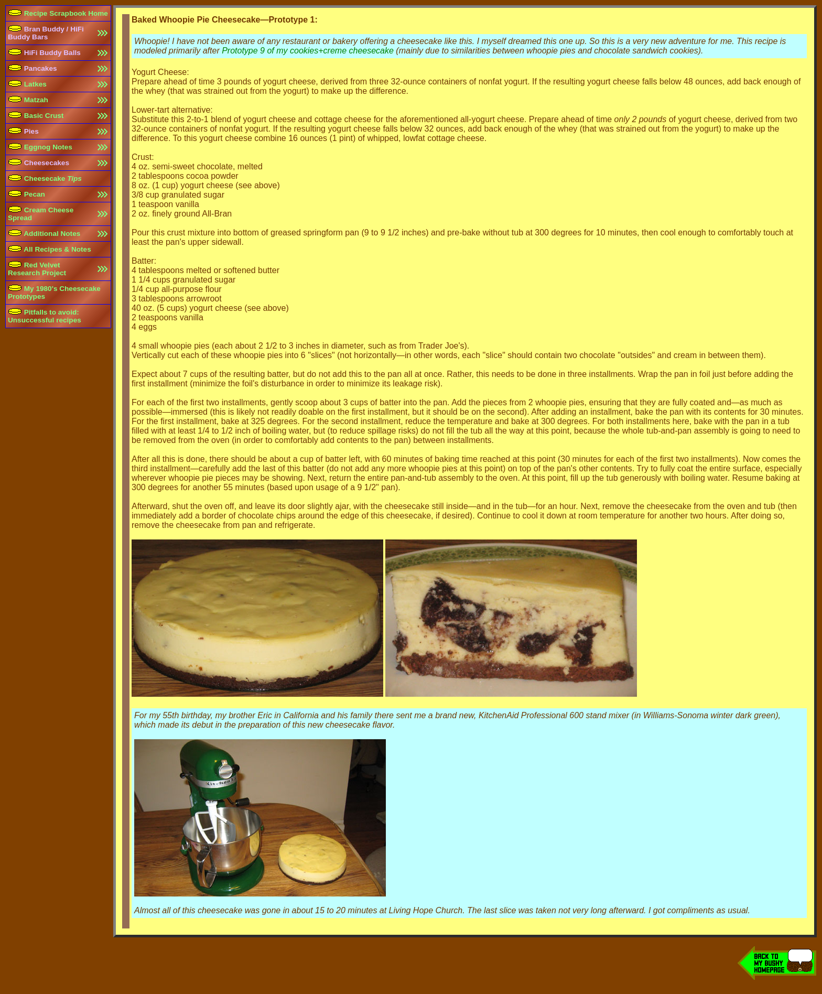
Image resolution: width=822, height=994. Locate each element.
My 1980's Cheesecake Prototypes (54, 292)
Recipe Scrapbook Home (58, 13)
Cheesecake (45, 178)
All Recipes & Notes (49, 249)
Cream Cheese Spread (40, 214)
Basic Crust (35, 116)
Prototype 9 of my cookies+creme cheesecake (308, 50)
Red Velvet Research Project (37, 269)
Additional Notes (44, 233)
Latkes (27, 84)
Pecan (26, 194)
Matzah (28, 100)
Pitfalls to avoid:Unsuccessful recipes (44, 316)
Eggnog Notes (40, 147)
